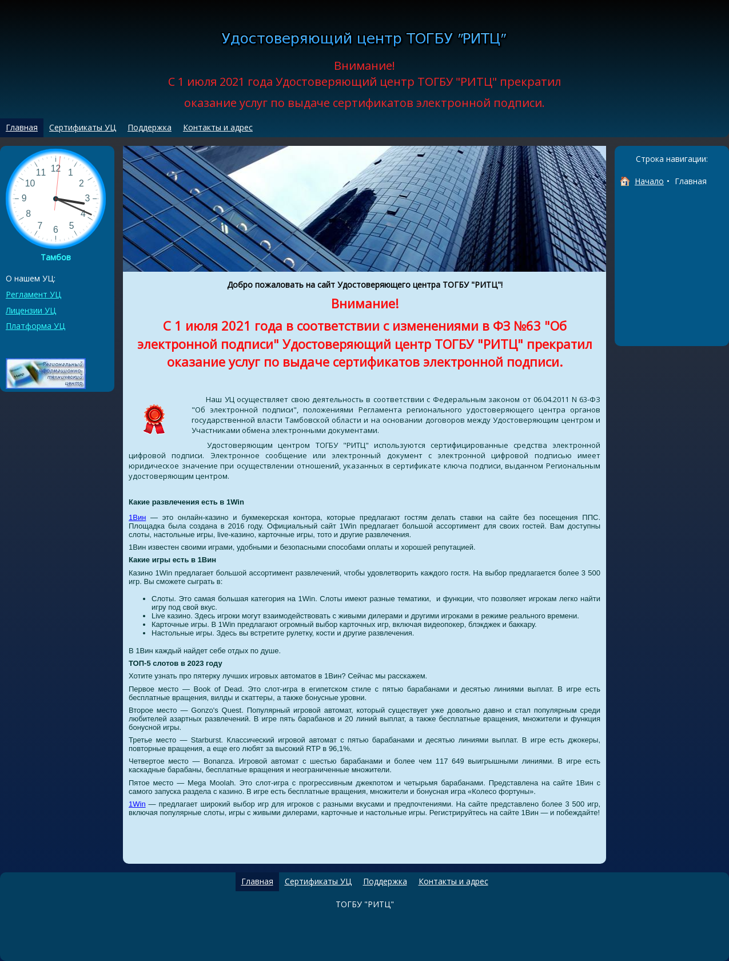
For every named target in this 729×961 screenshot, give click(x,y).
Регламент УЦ (33, 294)
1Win (137, 804)
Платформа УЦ (35, 325)
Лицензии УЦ (31, 310)
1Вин (137, 517)
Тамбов (56, 257)
